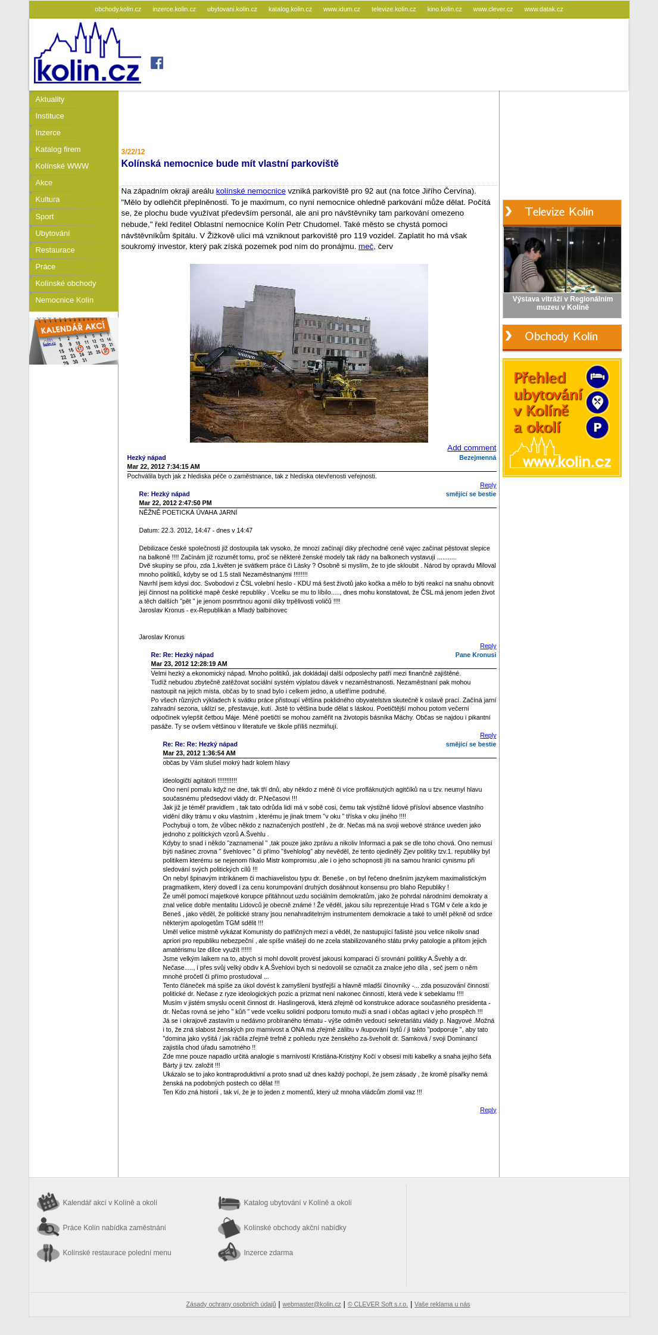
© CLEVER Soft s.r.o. (378, 1304)
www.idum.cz (342, 9)
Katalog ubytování (298, 1203)
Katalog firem (58, 149)
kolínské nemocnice (251, 190)
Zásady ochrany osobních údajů (231, 1304)
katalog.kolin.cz (291, 9)
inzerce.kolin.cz (175, 9)
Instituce (50, 115)
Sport (45, 216)
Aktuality (50, 99)
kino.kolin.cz (446, 9)
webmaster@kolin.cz (311, 1304)
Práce (46, 266)
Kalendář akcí (110, 1203)
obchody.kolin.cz (119, 9)
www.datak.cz (544, 9)
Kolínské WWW (62, 165)
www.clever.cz (494, 9)
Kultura (48, 199)
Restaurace (55, 249)
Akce (44, 182)
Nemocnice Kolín (65, 299)
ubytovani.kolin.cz (233, 9)
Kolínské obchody (66, 283)
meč (365, 246)
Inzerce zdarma (269, 1253)
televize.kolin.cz (395, 9)
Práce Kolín (114, 1228)
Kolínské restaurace (117, 1253)
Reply (488, 484)
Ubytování (53, 233)
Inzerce (48, 132)
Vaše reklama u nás (442, 1304)
